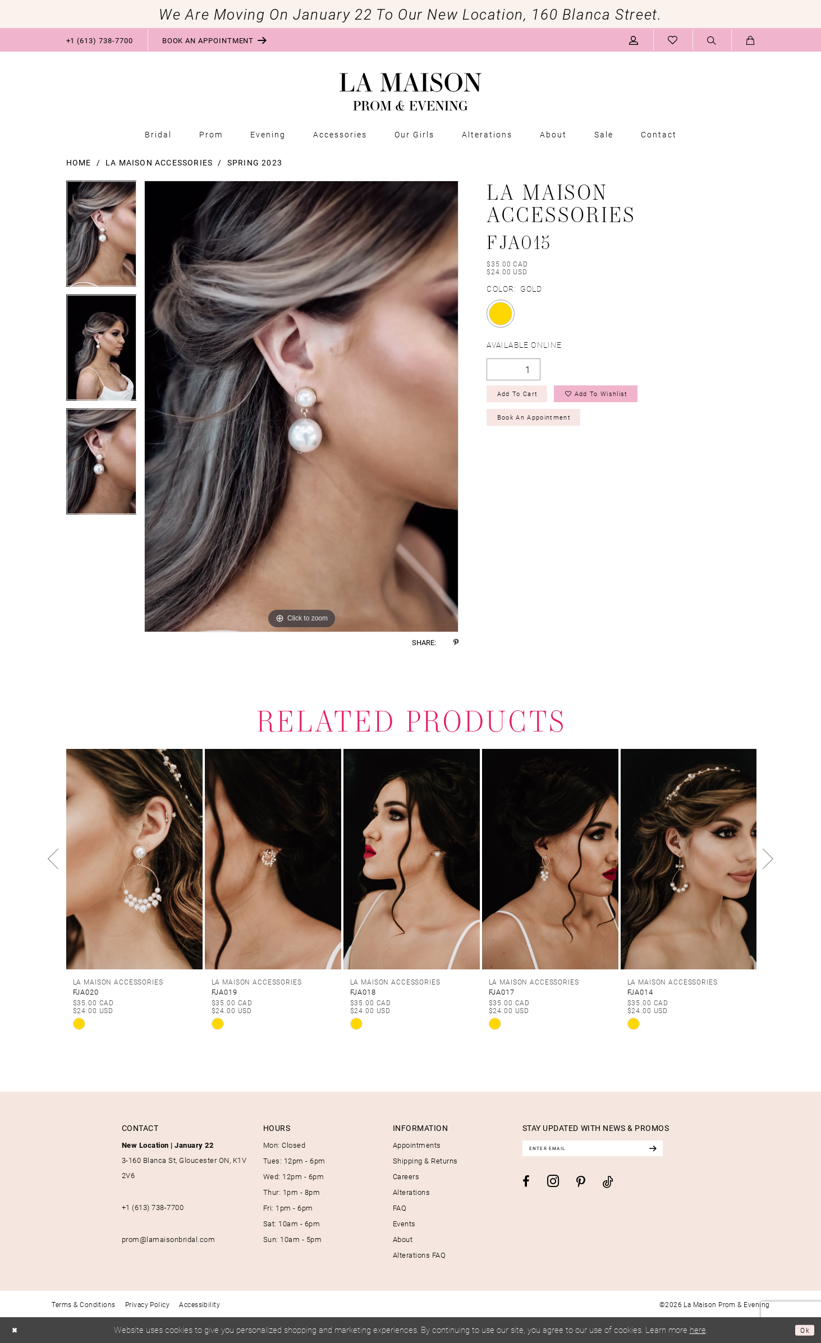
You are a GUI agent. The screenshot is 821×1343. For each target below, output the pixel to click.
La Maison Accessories (159, 162)
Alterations (411, 1192)
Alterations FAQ (419, 1255)
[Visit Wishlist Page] (672, 40)
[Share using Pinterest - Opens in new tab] (455, 642)
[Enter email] (610, 1150)
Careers (406, 1176)
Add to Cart (525, 397)
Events (404, 1223)
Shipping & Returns (425, 1161)
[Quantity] (513, 369)
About (403, 1239)
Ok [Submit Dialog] (803, 1330)
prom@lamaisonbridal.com (168, 1239)
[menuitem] (100, 40)
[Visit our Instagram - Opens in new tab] (553, 1185)
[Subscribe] (687, 1150)
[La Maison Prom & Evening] (410, 92)
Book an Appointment (546, 426)
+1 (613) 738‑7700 (153, 1207)
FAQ (400, 1208)
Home (78, 162)
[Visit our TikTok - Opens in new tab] (608, 1185)
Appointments (417, 1145)
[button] (633, 40)
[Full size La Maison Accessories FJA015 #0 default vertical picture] (301, 406)
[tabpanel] (101, 238)
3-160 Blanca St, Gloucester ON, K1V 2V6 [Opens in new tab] (184, 1160)
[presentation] (134, 859)
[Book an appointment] (215, 40)
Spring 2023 (254, 162)
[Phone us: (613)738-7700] (100, 40)
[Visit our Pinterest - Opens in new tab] (580, 1186)
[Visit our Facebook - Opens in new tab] (526, 1185)
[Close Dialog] (17, 1330)
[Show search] (711, 40)
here (698, 1329)
